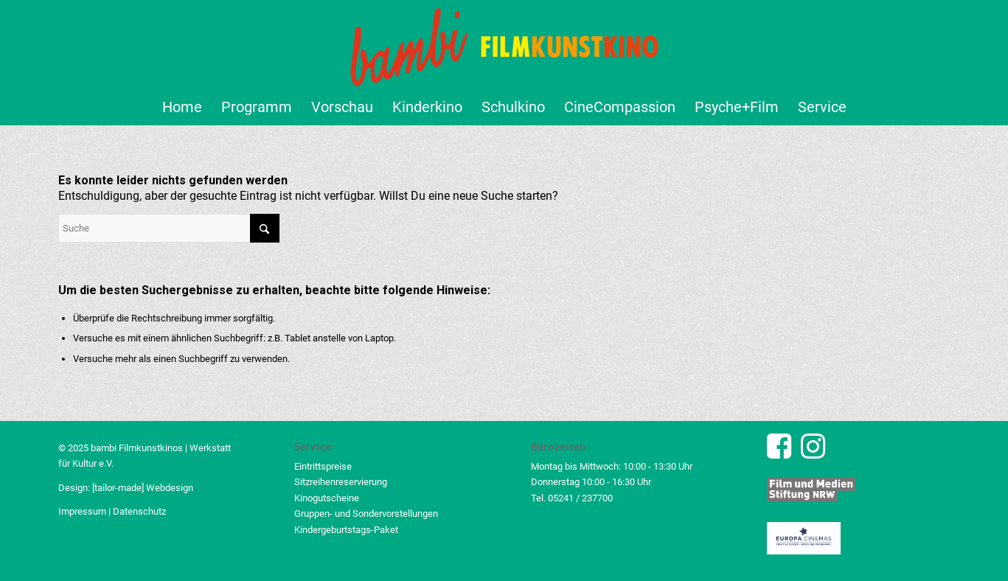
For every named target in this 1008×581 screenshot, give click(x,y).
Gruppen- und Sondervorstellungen (366, 513)
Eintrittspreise (323, 466)
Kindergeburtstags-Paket (346, 529)
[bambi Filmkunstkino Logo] (504, 44)
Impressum (82, 511)
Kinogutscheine (326, 498)
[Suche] (168, 228)
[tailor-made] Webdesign (142, 487)
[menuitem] (182, 106)
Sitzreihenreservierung (340, 481)
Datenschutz (139, 511)
